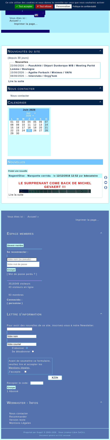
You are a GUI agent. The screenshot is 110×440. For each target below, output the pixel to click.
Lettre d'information (55, 314)
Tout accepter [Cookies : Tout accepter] (24, 6)
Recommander (17, 416)
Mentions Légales (19, 423)
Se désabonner (21, 351)
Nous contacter (55, 89)
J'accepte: (16, 372)
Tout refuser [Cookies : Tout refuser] (44, 6)
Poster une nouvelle (17, 171)
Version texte (16, 420)
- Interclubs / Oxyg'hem (42, 76)
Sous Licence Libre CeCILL (72, 432)
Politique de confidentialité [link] (84, 6)
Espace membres (55, 233)
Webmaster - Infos (55, 403)
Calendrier (55, 102)
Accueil (14, 21)
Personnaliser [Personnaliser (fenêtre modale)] (63, 6)
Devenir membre (15, 245)
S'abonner (18, 348)
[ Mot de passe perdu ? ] (22, 274)
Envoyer (11, 270)
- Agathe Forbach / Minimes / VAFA (49, 72)
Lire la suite (16, 81)
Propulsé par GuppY (33, 432)
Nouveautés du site (55, 51)
